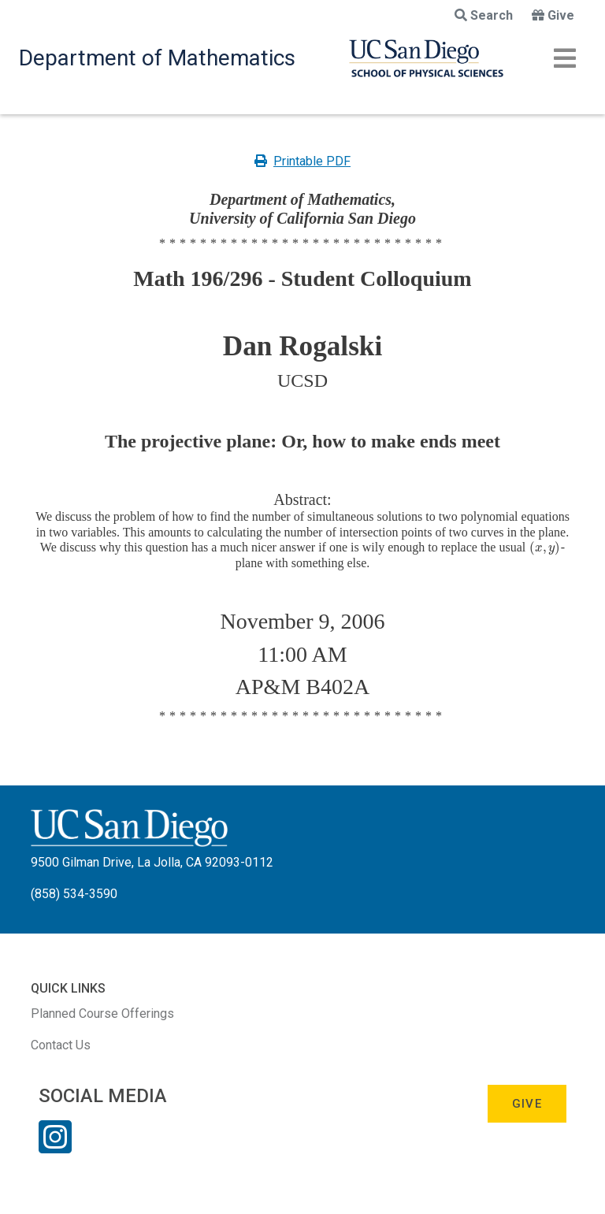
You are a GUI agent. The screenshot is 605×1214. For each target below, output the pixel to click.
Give (553, 15)
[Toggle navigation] (565, 58)
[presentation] (545, 547)
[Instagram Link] (55, 1147)
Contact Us (61, 1045)
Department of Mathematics (157, 58)
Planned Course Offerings (102, 1013)
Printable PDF (302, 161)
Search (484, 15)
